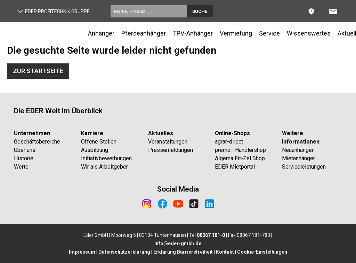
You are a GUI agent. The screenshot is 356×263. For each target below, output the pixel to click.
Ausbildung (94, 150)
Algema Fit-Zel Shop (240, 158)
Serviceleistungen (304, 166)
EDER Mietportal (235, 166)
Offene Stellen (98, 141)
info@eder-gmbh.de (177, 243)
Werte (21, 166)
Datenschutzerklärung (124, 252)
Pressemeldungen (170, 150)
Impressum (82, 252)
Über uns (24, 150)
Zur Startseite (38, 71)
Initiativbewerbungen (106, 158)
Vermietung (236, 33)
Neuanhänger (298, 150)
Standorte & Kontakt (320, 8)
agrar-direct (229, 141)
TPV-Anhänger (193, 33)
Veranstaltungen (167, 141)
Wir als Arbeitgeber (104, 166)
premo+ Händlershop (240, 150)
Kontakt (225, 252)
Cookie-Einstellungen (262, 252)
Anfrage (342, 8)
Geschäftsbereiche (37, 141)
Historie (23, 158)
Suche (200, 11)
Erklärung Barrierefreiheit (183, 252)
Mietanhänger (298, 158)
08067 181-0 (211, 235)
